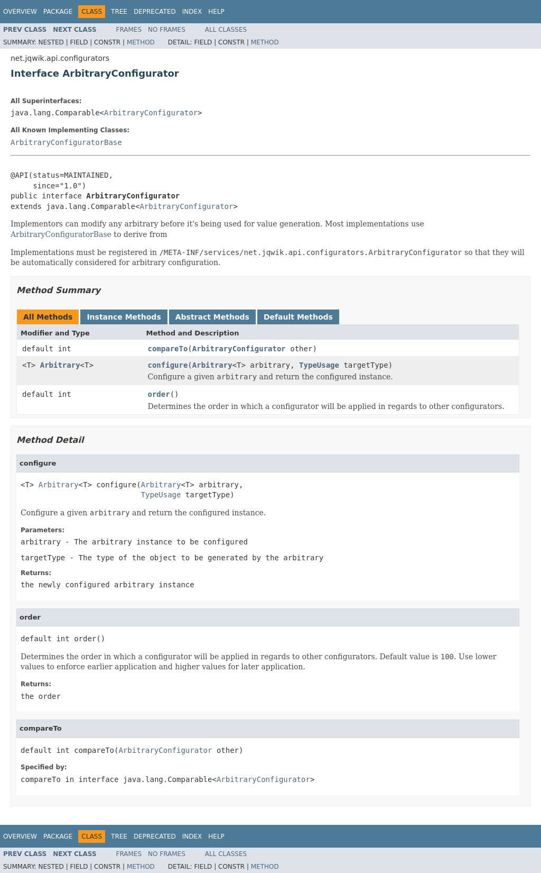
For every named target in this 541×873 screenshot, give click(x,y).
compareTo (168, 348)
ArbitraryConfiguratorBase (66, 142)
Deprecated (155, 11)
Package (57, 11)
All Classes (226, 29)
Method (141, 42)
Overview (20, 11)
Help (216, 11)
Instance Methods (124, 317)
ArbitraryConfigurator (151, 112)
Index (192, 11)
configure (168, 365)
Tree (119, 11)
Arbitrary (60, 365)
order (159, 394)
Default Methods (298, 317)
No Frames (166, 29)
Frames (129, 29)
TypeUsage (319, 365)
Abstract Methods (212, 317)
